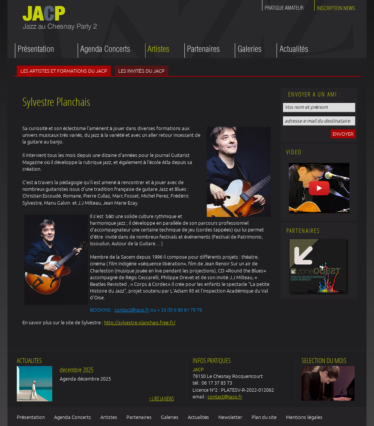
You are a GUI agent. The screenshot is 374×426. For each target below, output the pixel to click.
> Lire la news (161, 399)
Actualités (198, 417)
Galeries (169, 417)
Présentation (31, 417)
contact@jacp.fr (132, 309)
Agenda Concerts (72, 417)
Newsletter (230, 417)
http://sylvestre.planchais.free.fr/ (139, 322)
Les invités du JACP (141, 70)
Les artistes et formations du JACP (64, 70)
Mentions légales (304, 417)
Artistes (108, 417)
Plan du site (264, 417)
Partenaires (139, 417)
